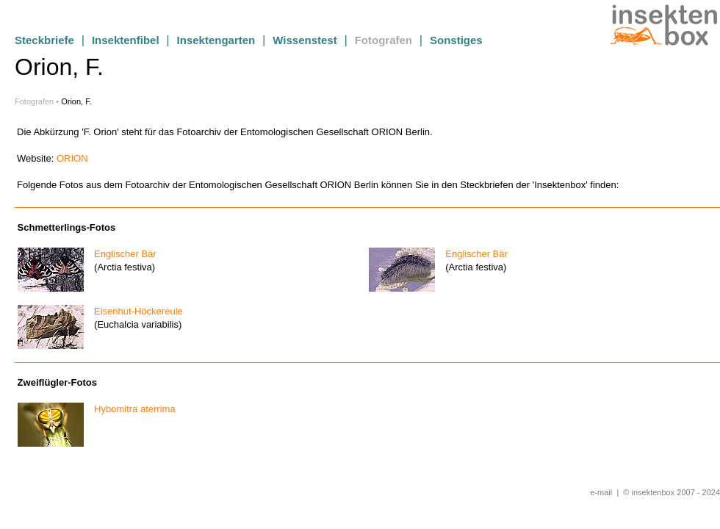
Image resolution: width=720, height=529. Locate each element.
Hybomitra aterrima (130, 408)
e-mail (601, 492)
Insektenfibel (125, 40)
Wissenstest (304, 40)
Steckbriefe (44, 40)
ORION (72, 158)
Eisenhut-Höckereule (134, 311)
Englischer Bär (121, 253)
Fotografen (383, 40)
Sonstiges (456, 40)
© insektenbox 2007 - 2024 (671, 492)
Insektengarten (216, 40)
